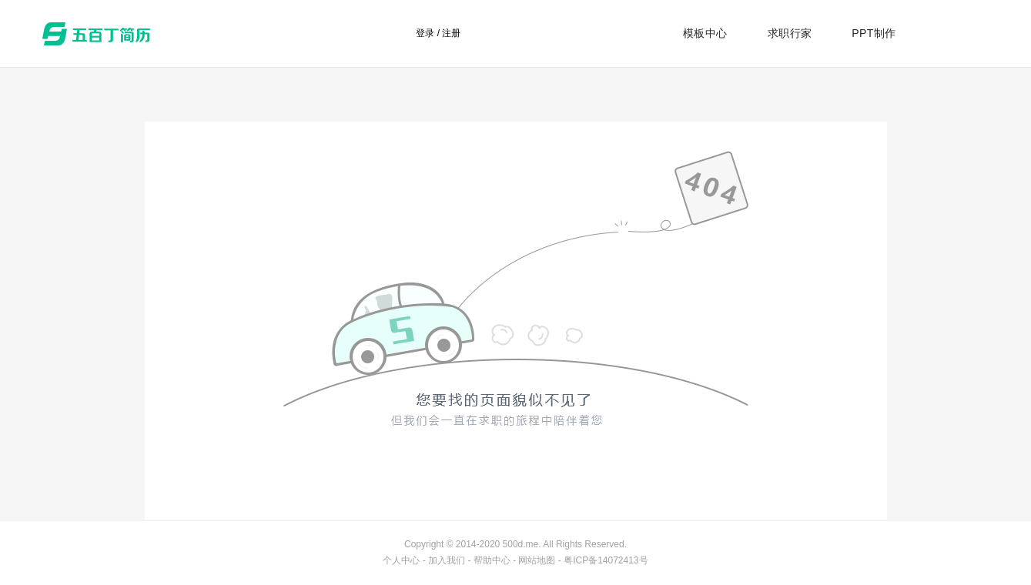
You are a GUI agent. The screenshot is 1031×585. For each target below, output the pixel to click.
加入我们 (446, 560)
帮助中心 (492, 560)
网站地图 (536, 560)
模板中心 (705, 33)
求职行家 (790, 33)
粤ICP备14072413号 (606, 560)
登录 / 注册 (438, 33)
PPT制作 (873, 33)
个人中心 (401, 560)
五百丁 (99, 33)
